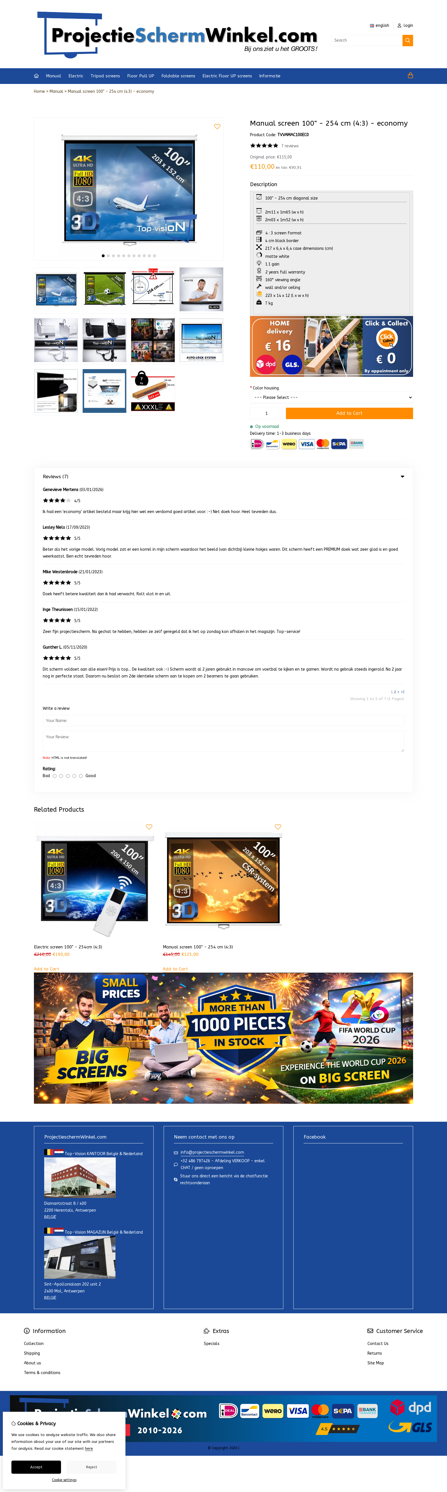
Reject (91, 1467)
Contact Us (378, 1036)
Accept (36, 1467)
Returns (374, 1046)
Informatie (270, 76)
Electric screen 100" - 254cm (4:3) (68, 639)
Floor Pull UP (140, 76)
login (405, 25)
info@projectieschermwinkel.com (212, 845)
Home (39, 91)
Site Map (375, 1056)
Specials (212, 1036)
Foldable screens (178, 76)
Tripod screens (105, 76)
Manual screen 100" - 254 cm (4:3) (198, 639)
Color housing (264, 388)
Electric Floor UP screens (227, 76)
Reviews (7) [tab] (223, 476)
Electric (75, 76)
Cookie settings (64, 1480)
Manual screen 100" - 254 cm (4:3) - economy (111, 91)
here (89, 1448)
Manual (53, 76)
